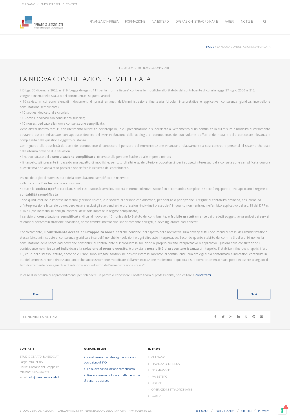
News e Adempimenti (156, 67)
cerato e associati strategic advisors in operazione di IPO (110, 360)
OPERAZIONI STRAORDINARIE (171, 389)
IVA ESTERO (159, 376)
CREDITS (246, 411)
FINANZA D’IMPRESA (165, 363)
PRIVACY (263, 411)
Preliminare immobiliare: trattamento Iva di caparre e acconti (112, 378)
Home (210, 47)
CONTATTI (72, 4)
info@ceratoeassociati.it (44, 377)
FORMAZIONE (161, 370)
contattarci (203, 275)
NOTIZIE (156, 383)
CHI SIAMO (28, 4)
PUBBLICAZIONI (50, 4)
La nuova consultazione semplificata (111, 369)
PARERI (156, 396)
